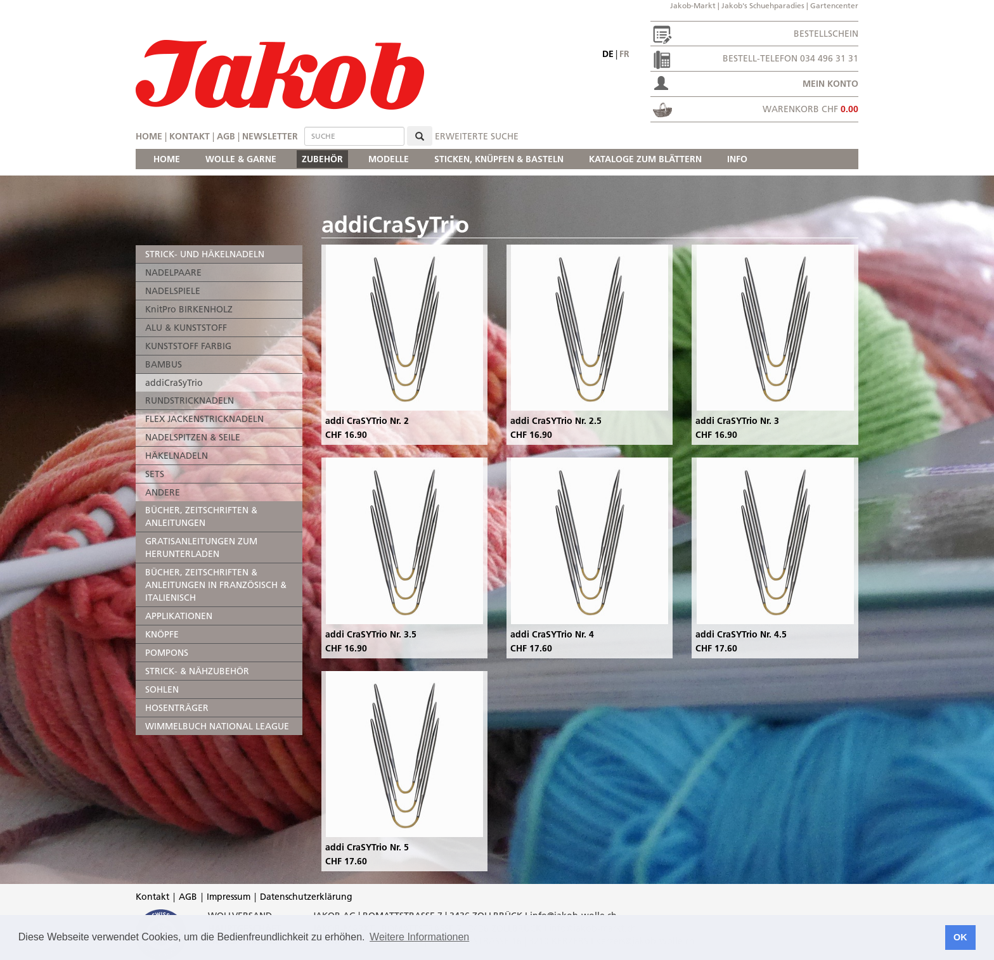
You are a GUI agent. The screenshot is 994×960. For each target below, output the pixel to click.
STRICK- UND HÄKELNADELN (204, 254)
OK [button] (960, 937)
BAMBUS (163, 364)
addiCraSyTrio (174, 382)
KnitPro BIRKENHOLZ (189, 309)
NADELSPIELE (172, 291)
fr (624, 54)
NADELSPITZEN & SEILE (192, 437)
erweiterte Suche (477, 136)
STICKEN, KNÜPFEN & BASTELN (499, 159)
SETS (154, 474)
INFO (737, 159)
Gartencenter (834, 5)
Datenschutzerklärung (306, 896)
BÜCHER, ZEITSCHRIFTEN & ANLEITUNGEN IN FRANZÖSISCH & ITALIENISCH (216, 584)
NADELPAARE (173, 272)
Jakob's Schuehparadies (762, 5)
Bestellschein (826, 33)
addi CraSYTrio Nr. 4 (552, 634)
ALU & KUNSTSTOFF (186, 327)
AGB (226, 136)
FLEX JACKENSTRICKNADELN (204, 419)
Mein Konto (830, 83)
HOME (166, 159)
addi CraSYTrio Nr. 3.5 (370, 634)
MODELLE (388, 159)
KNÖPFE (162, 634)
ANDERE (162, 492)
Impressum (228, 896)
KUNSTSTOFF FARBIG (188, 346)
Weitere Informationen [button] (419, 936)
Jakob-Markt (693, 5)
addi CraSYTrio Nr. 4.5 (741, 634)
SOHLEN (162, 689)
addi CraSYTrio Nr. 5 (367, 847)
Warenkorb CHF (810, 109)
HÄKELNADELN (176, 455)
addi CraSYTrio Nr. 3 (737, 420)
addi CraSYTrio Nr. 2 (367, 420)
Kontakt (189, 136)
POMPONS (166, 652)
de (608, 54)
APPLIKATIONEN (178, 616)
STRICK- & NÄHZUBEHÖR (197, 671)
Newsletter (270, 136)
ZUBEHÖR (322, 159)
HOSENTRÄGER (177, 708)
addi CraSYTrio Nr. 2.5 (556, 420)
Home (149, 136)
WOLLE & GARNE (240, 159)
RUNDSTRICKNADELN (189, 400)
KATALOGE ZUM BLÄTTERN (645, 159)
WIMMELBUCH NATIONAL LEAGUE (217, 726)
